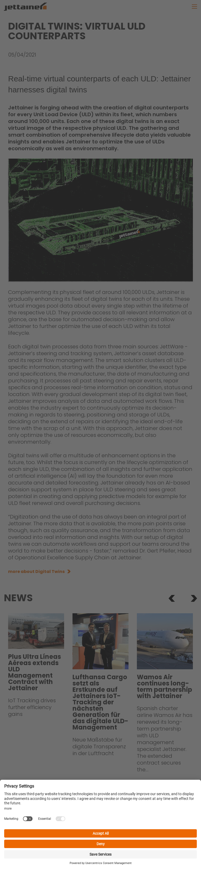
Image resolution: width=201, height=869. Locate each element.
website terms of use (140, 843)
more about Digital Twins (36, 572)
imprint (38, 843)
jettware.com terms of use (43, 849)
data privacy (64, 843)
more (55, 783)
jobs (20, 843)
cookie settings (93, 849)
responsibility (97, 843)
